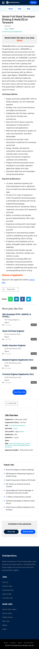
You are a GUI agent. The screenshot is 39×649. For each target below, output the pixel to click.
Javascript (8, 445)
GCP (14, 443)
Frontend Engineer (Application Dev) (18, 374)
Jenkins (27, 443)
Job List (5, 582)
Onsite (15, 428)
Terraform (8, 447)
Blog (28, 9)
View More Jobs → (20, 393)
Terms (20, 643)
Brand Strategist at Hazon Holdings (20, 470)
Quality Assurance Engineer (14, 345)
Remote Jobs (7, 586)
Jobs (19, 9)
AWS (10, 443)
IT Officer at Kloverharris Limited (18, 497)
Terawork (7, 26)
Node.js (27, 445)
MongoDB (21, 445)
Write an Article (28, 532)
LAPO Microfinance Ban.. (13, 349)
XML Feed (5, 621)
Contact (12, 643)
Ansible (15, 445)
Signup (33, 2)
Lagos (6, 29)
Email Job (11, 289)
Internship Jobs (8, 590)
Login (4, 629)
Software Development (13, 32)
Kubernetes (20, 443)
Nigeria (22, 431)
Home (10, 9)
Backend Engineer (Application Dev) (17, 360)
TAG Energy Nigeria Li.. (12, 320)
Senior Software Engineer (13, 331)
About (6, 643)
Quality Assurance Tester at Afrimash (20, 480)
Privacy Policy (28, 643)
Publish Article (7, 617)
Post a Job (11, 532)
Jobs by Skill (6, 594)
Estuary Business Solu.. (12, 334)
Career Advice (7, 613)
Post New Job (7, 598)
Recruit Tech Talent (9, 609)
